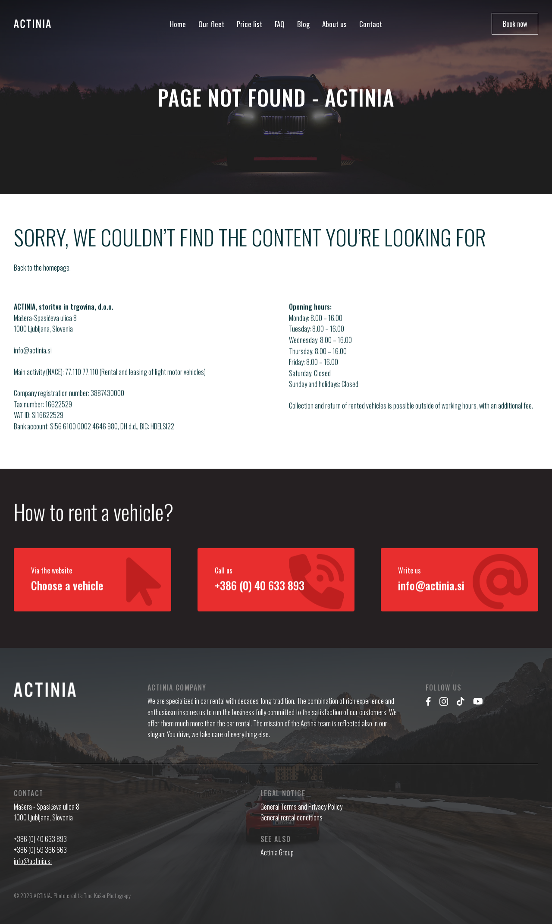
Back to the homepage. (42, 267)
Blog (303, 24)
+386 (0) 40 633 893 (40, 839)
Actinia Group (277, 852)
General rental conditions (291, 817)
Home (178, 24)
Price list (249, 24)
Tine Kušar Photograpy (107, 895)
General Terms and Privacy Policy (301, 806)
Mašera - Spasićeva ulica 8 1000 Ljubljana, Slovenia (46, 812)
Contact (370, 24)
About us (334, 24)
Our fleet (211, 24)
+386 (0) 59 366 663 (40, 850)
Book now (515, 24)
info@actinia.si (33, 358)
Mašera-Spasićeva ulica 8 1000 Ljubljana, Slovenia (45, 331)
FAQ (280, 24)
